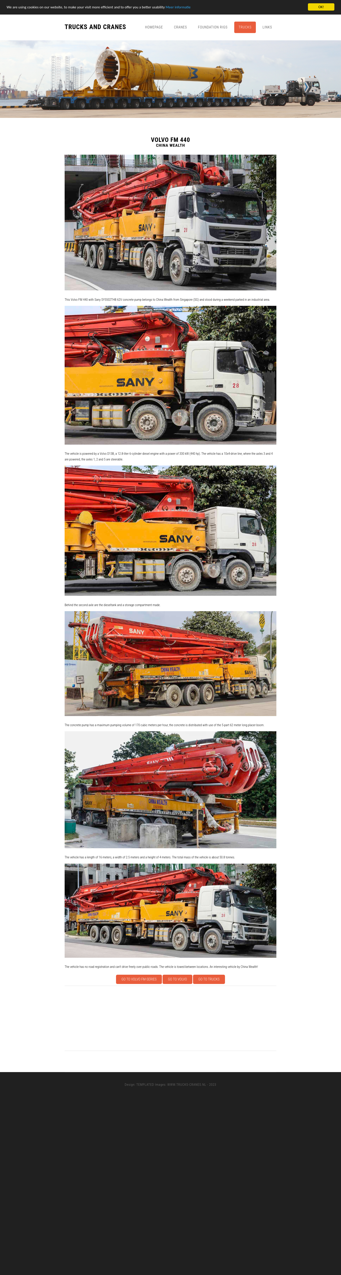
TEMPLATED (145, 1085)
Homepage (154, 27)
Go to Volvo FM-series (139, 979)
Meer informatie (178, 7)
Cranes (180, 27)
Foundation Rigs (213, 27)
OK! (321, 7)
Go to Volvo (177, 979)
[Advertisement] (197, 1018)
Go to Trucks (208, 979)
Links (267, 27)
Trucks (245, 27)
